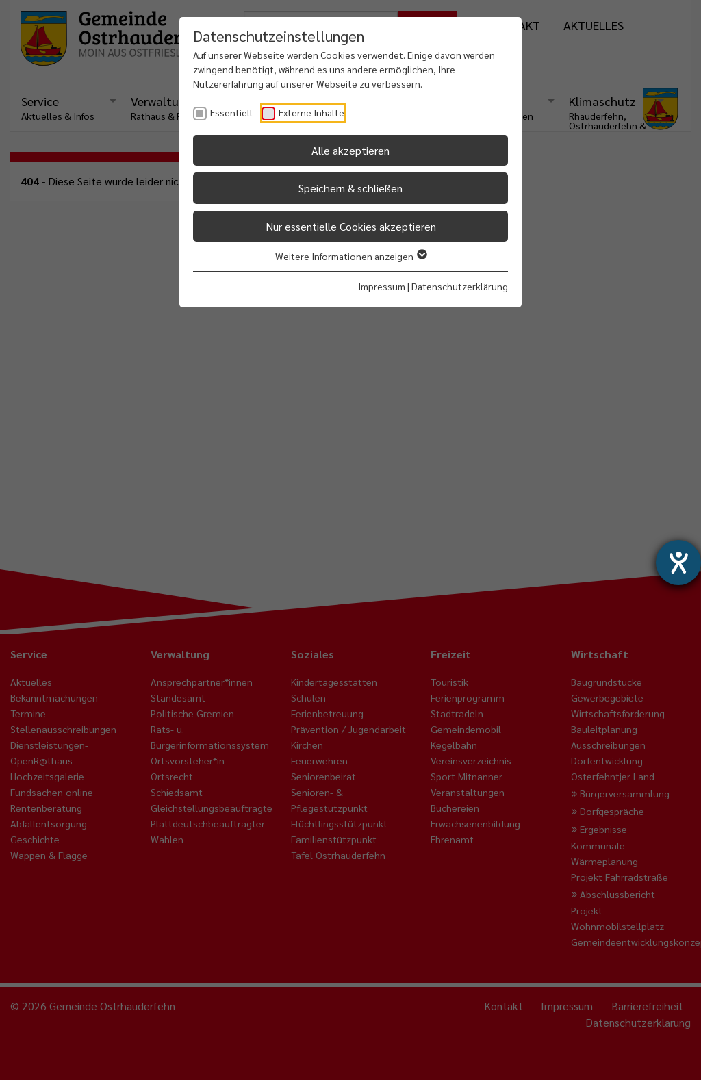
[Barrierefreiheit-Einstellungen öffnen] (678, 562)
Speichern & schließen (350, 188)
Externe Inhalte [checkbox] (311, 112)
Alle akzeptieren (350, 150)
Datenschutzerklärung (459, 286)
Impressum (381, 286)
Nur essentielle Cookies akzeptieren (351, 226)
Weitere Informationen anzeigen (350, 256)
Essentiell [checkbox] (231, 112)
